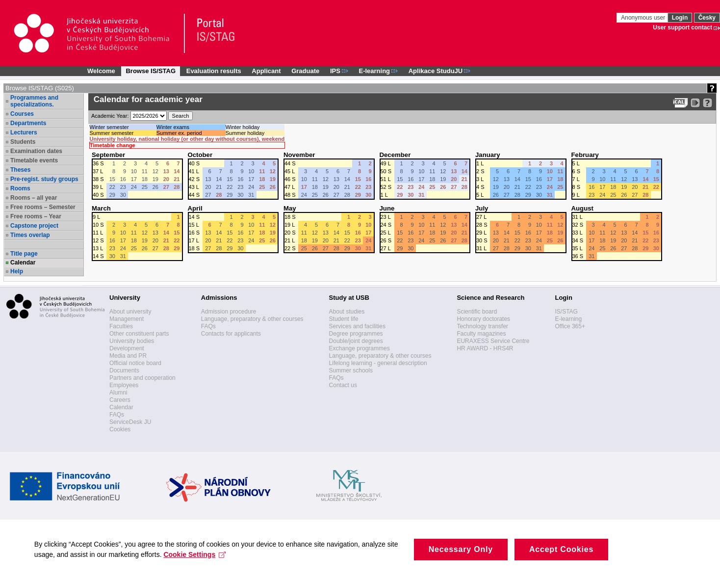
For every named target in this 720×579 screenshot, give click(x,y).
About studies (347, 311)
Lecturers (23, 132)
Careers (119, 399)
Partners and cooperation (142, 377)
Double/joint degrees (356, 341)
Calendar (22, 262)
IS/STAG (566, 311)
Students (22, 141)
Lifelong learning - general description (378, 363)
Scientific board (477, 311)
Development (126, 348)
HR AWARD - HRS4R (485, 348)
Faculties (121, 326)
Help (16, 271)
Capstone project (34, 225)
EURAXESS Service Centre (493, 341)
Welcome (101, 71)
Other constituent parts (139, 333)
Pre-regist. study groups (44, 179)
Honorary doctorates (483, 319)
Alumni (118, 392)
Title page (24, 253)
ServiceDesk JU (130, 422)
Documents (124, 370)
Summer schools (351, 370)
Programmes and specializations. (34, 101)
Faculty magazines (481, 333)
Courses (22, 113)
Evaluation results (213, 71)
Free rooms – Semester (43, 207)
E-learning (568, 319)
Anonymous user (644, 17)
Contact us (343, 385)
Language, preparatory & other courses (252, 319)
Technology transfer (482, 326)
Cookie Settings (195, 554)
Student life (344, 319)
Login (680, 17)
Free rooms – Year (35, 216)
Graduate (305, 71)
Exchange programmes (359, 348)
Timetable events (34, 160)
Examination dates (36, 151)
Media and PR (128, 355)
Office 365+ (570, 326)
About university (130, 311)
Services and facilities (357, 326)
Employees (123, 385)
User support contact (682, 27)
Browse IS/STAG (151, 71)
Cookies (119, 429)
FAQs (116, 414)
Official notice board (135, 363)
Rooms (20, 188)
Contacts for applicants (231, 333)
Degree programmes (356, 333)
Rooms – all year (33, 197)
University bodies (131, 341)
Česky (707, 17)
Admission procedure (229, 311)
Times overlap (30, 235)
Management (126, 319)
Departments (28, 123)
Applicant (266, 71)
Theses (20, 169)
